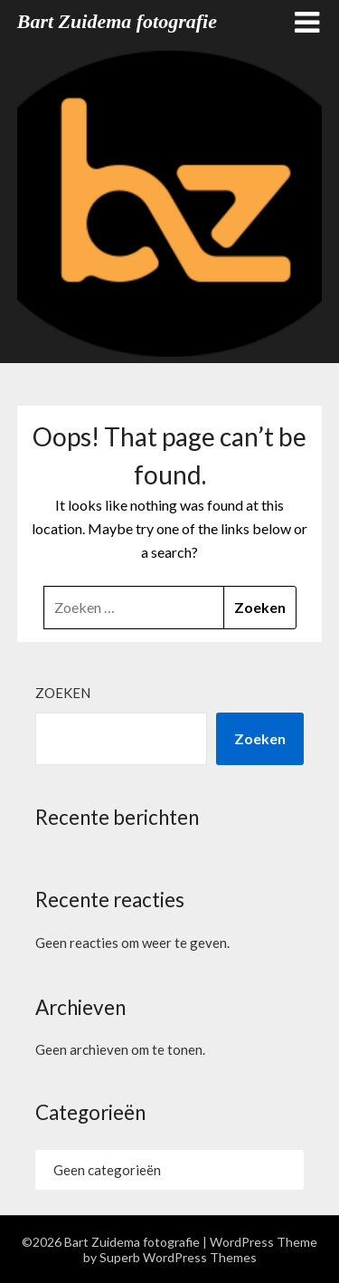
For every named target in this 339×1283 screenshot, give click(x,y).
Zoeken (62, 693)
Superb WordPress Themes (178, 1257)
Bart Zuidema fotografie (117, 21)
